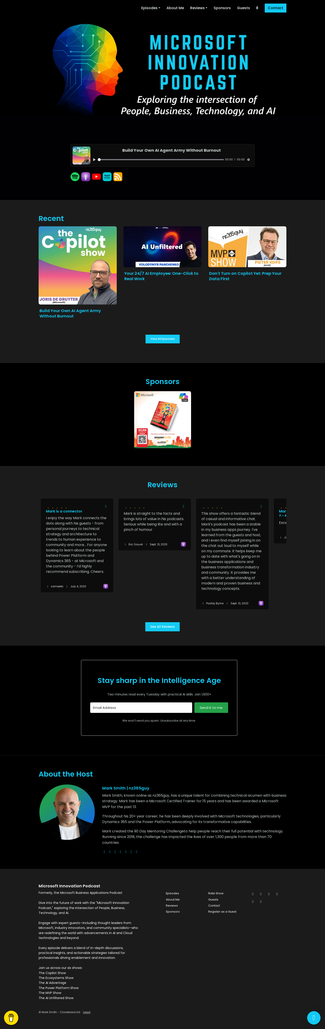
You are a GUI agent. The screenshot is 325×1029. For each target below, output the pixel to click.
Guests (243, 7)
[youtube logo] (120, 851)
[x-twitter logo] (110, 851)
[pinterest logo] (136, 851)
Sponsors (222, 7)
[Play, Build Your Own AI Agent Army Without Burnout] (94, 159)
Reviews (197, 7)
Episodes (149, 7)
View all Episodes (162, 339)
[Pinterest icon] (253, 901)
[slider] (161, 160)
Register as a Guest (222, 912)
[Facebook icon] (261, 894)
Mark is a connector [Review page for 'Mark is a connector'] (64, 511)
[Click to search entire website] (257, 8)
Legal (86, 1012)
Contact (275, 7)
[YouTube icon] (261, 901)
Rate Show (216, 893)
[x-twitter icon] (253, 894)
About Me (175, 7)
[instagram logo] (115, 851)
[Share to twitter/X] (106, 506)
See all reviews (162, 626)
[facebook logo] (126, 851)
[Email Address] (141, 707)
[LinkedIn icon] (277, 894)
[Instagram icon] (269, 894)
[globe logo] (104, 851)
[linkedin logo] (131, 851)
